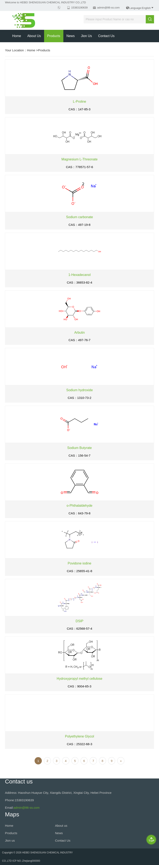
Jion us (86, 36)
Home (16, 36)
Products (53, 36)
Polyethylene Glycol (79, 736)
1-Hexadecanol (79, 275)
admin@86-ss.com (108, 7)
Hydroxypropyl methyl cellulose (79, 678)
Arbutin (79, 332)
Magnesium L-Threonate (79, 159)
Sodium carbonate (79, 217)
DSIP (79, 621)
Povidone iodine (79, 563)
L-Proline (79, 101)
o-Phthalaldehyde (80, 505)
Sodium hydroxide (79, 390)
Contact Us (106, 36)
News (70, 36)
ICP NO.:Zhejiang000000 (26, 860)
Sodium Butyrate (79, 448)
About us (34, 36)
